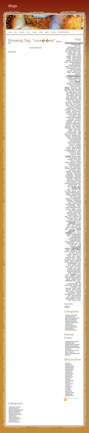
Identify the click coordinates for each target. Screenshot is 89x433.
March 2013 (68, 377)
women (72, 291)
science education (70, 257)
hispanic (72, 161)
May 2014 (67, 382)
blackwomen (68, 102)
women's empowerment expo (73, 293)
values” (79, 280)
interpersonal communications (73, 175)
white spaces (73, 286)
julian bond (78, 180)
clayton (70, 114)
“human (74, 300)
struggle (70, 268)
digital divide (68, 127)
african (79, 53)
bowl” (71, 104)
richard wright (73, 251)
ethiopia (69, 142)
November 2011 (69, 367)
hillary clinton (77, 159)
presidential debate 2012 (74, 238)
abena (70, 51)
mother (79, 206)
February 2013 (69, 376)
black (67, 87)
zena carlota (70, 298)
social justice (72, 263)
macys (79, 191)
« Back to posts (12, 51)
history (66, 167)
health (68, 156)
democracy (69, 125)
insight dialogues (76, 171)
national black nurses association (74, 212)
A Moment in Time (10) (71, 315)
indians (79, 170)
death (79, 122)
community (71, 118)
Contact (53, 32)
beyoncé (71, 84)
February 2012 (69, 370)
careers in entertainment (74, 107)
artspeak (70, 77)
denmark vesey (77, 125)
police (66, 229)
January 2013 (68, 375)
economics (68, 135)
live (66, 191)
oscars (69, 225)
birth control (77, 84)
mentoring (67, 198)
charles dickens (70, 108)
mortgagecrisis (72, 206)
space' (69, 265)
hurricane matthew (76, 168)
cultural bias (77, 120)
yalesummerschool (76, 297)
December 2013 (69, 380)
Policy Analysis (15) (70, 325)
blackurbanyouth (76, 101)
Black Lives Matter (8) (71, 319)
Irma (15, 32)
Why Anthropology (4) (71, 329)
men (71, 197)
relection (78, 250)
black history (74, 87)
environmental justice (75, 141)
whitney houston (76, 288)
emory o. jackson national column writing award (74, 138)
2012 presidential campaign (73, 48)
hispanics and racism (70, 162)
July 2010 (67, 363)
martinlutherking (72, 195)
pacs (73, 225)
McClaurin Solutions (63, 32)
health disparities (76, 156)
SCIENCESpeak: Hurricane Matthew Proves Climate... (72, 345)
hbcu (79, 154)
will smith (68, 289)
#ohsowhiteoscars (72, 47)
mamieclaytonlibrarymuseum (73, 192)
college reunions (76, 117)
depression (68, 126)
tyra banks (72, 276)
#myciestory (77, 45)
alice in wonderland (76, 69)
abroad (75, 51)
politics (69, 232)
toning (67, 274)
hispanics (78, 161)
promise (78, 241)
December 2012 (69, 373)
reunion (67, 251)
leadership (76, 187)
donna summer (73, 133)
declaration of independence (73, 123)
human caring (77, 167)
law (69, 188)
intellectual (69, 172)
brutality (73, 105)
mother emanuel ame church (73, 207)
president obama (76, 235)
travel (73, 274)
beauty (78, 81)
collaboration (73, 115)
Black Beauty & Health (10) (72, 318)
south (79, 263)
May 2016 (67, 388)
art (66, 77)
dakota (75, 122)
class (79, 113)
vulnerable (78, 282)
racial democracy (75, 245)
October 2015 (68, 386)
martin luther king (76, 194)
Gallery (35, 32)
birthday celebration (75, 86)
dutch (79, 133)
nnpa (70, 216)
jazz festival (78, 177)
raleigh (68, 250)
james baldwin (69, 177)
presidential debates (75, 240)
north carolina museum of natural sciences (73, 220)
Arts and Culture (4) (70, 316)
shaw (73, 259)
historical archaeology (75, 165)
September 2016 (69, 392)
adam (79, 51)
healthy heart (73, 158)
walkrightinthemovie (73, 283)
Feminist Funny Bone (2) (71, 322)
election (69, 136)
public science (70, 243)
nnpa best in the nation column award (73, 217)
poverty (79, 232)
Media (40, 32)
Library (47, 32)
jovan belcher (70, 180)
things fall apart (77, 272)
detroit (73, 126)
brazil (75, 104)
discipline (70, 129)
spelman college (76, 265)
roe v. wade (72, 253)
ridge (79, 251)
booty (67, 104)
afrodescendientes (72, 68)
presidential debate (76, 237)
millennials (69, 200)
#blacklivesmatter (74, 42)
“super (79, 300)
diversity (70, 130)
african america (72, 54)
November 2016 (69, 395)
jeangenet (69, 178)
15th (79, 47)
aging (79, 68)
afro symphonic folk (76, 66)
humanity (67, 168)
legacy (68, 189)
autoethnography (73, 79)
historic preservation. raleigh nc (74, 163)
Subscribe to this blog (73, 398)
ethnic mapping (77, 142)
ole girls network (76, 224)
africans (67, 66)
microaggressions (76, 198)
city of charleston (76, 111)
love (69, 191)
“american (78, 298)
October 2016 (68, 394)
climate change (77, 114)
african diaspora (75, 62)
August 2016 (68, 391)
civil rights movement (71, 113)
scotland (78, 257)
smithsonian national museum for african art (72, 261)
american (69, 71)
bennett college (77, 83)
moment (78, 204)
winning (74, 289)
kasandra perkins (72, 184)
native (79, 213)
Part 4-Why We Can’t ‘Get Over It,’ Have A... (72, 351)
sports (67, 266)
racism (76, 248)
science (79, 256)
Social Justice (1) (69, 328)
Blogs (12, 6)
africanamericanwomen (74, 65)
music (74, 209)
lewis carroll (74, 189)
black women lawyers (73, 98)
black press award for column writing (73, 94)
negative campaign (73, 215)
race (76, 243)
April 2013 (68, 379)
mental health (77, 197)
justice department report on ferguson (73, 182)
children (74, 110)
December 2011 (69, 369)
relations (73, 250)
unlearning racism (76, 279)
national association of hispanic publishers (74, 210)
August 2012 (68, 372)
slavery (72, 260)
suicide (79, 268)
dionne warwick (77, 127)
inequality (68, 171)
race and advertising (75, 243)
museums (68, 209)
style (74, 268)
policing (79, 231)
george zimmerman (76, 153)
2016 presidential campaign (73, 50)
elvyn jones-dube (76, 136)
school (74, 256)
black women (73, 96)
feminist (78, 145)
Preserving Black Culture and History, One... (71, 342)
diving (75, 130)
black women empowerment (73, 97)
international (70, 174)
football (73, 148)
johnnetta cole (77, 178)
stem (71, 266)
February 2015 (69, 383)
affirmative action (71, 53)
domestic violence (71, 132)
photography (74, 227)
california (78, 105)
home (70, 167)
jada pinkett (78, 175)
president (68, 234)
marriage (68, 194)
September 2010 (69, 366)
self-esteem (68, 259)
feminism (71, 145)
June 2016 (68, 389)
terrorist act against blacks (74, 271)
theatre (69, 272)
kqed (68, 186)
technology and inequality (74, 269)
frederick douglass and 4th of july (73, 149)
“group (69, 300)
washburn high (77, 285)
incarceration (72, 170)
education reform (76, 135)
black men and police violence (74, 91)
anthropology (74, 75)
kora (79, 184)
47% (66, 51)
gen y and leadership (74, 150)
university (78, 276)
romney (75, 254)
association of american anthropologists (74, 77)
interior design (77, 172)
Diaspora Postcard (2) (71, 321)
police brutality (75, 230)
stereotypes (78, 266)
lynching (74, 191)
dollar (79, 130)
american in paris (76, 72)
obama (72, 222)
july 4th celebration (72, 181)
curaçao (69, 122)
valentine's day (70, 280)
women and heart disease (74, 291)
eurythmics (72, 144)
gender (79, 151)
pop (75, 232)
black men (72, 90)
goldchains (73, 154)
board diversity (77, 102)
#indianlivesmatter (76, 44)
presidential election (70, 241)
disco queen (77, 129)
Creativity (21, 32)
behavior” (69, 83)
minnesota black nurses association (73, 203)
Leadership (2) (69, 324)
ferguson (68, 147)
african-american (76, 63)
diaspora (78, 126)
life (80, 189)
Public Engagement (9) (71, 327)
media (79, 195)
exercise (78, 144)
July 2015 (67, 385)
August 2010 (68, 364)
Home (10, 32)
